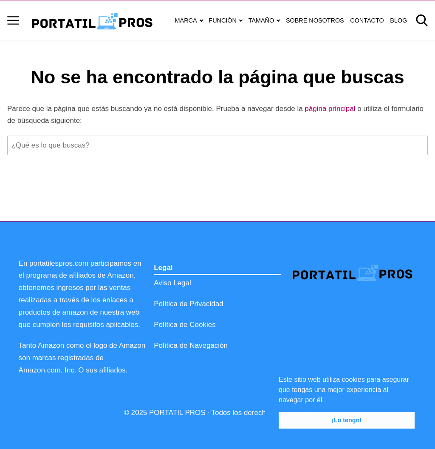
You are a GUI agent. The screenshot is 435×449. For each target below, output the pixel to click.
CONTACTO (367, 20)
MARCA (186, 20)
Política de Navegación (191, 345)
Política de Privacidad (188, 304)
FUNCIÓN (223, 20)
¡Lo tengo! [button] (347, 420)
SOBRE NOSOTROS (315, 20)
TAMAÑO (261, 20)
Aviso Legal (172, 283)
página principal (331, 109)
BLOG (398, 20)
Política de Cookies (185, 325)
